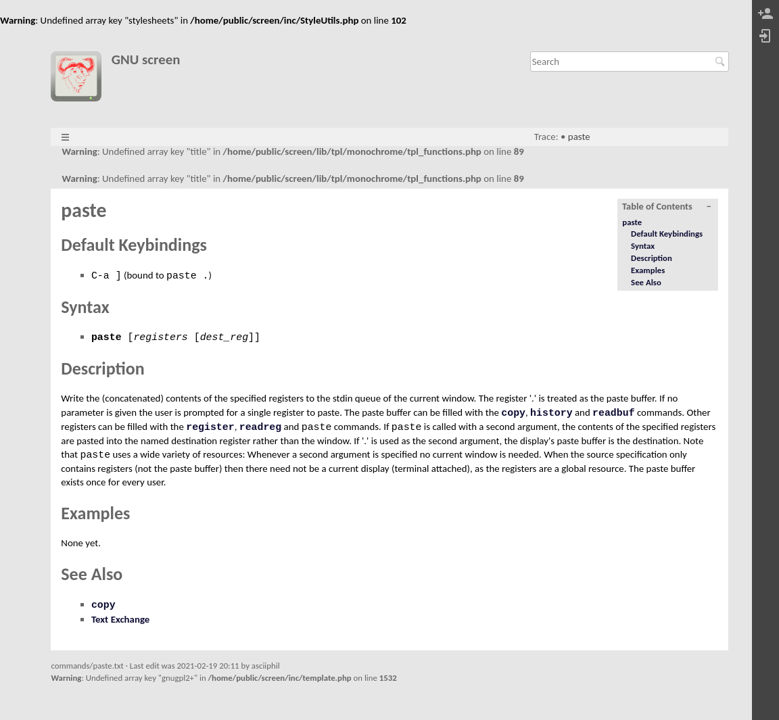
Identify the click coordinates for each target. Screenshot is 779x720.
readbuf (613, 413)
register (210, 427)
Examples (648, 270)
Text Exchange (120, 619)
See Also (646, 282)
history (551, 413)
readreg (260, 427)
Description (651, 258)
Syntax (643, 246)
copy (513, 413)
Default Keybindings (667, 234)
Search (721, 61)
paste (579, 136)
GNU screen (146, 59)
